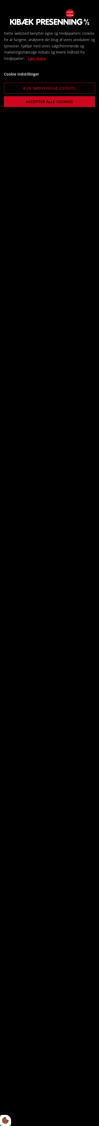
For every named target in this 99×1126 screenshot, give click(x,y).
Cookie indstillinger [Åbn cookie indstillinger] (21, 74)
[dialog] (49, 563)
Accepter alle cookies (49, 101)
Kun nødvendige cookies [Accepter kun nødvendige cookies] (49, 88)
